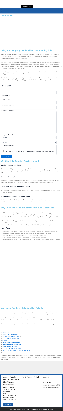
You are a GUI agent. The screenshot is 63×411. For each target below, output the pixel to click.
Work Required (7, 140)
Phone (5, 95)
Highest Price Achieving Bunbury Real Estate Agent (16, 350)
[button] (1, 10)
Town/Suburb (7, 105)
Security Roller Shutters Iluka (10, 334)
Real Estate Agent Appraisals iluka (11, 344)
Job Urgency (7, 135)
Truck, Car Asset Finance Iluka (10, 338)
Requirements (7, 110)
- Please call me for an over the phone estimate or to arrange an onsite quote (29, 151)
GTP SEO (5, 340)
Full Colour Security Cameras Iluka (11, 348)
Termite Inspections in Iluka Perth (11, 342)
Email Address (7, 100)
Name (5, 90)
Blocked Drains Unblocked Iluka (10, 336)
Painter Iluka (5, 332)
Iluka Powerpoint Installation (9, 346)
